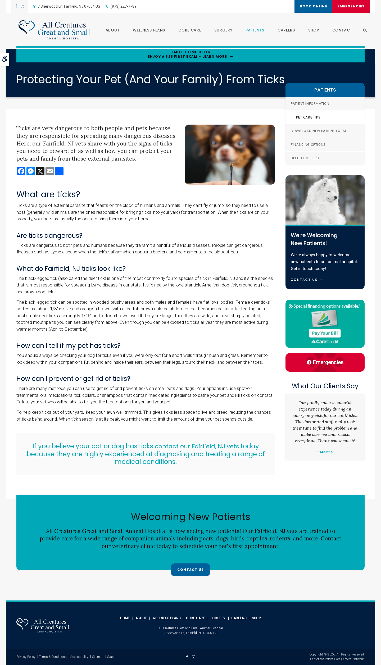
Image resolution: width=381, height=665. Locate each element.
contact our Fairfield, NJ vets (197, 446)
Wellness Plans (147, 30)
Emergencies (349, 6)
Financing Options (308, 145)
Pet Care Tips (308, 117)
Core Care (187, 30)
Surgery (221, 30)
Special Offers (305, 158)
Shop (311, 30)
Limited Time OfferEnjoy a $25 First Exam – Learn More (187, 54)
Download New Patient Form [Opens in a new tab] (318, 131)
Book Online (309, 6)
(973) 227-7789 (124, 6)
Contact (340, 30)
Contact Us (190, 570)
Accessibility (79, 657)
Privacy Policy (25, 657)
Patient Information (310, 104)
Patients (253, 30)
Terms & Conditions (53, 657)
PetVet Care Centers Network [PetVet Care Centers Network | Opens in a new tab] (344, 659)
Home (125, 618)
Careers (284, 30)
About (110, 30)
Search (111, 657)
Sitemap (97, 657)
